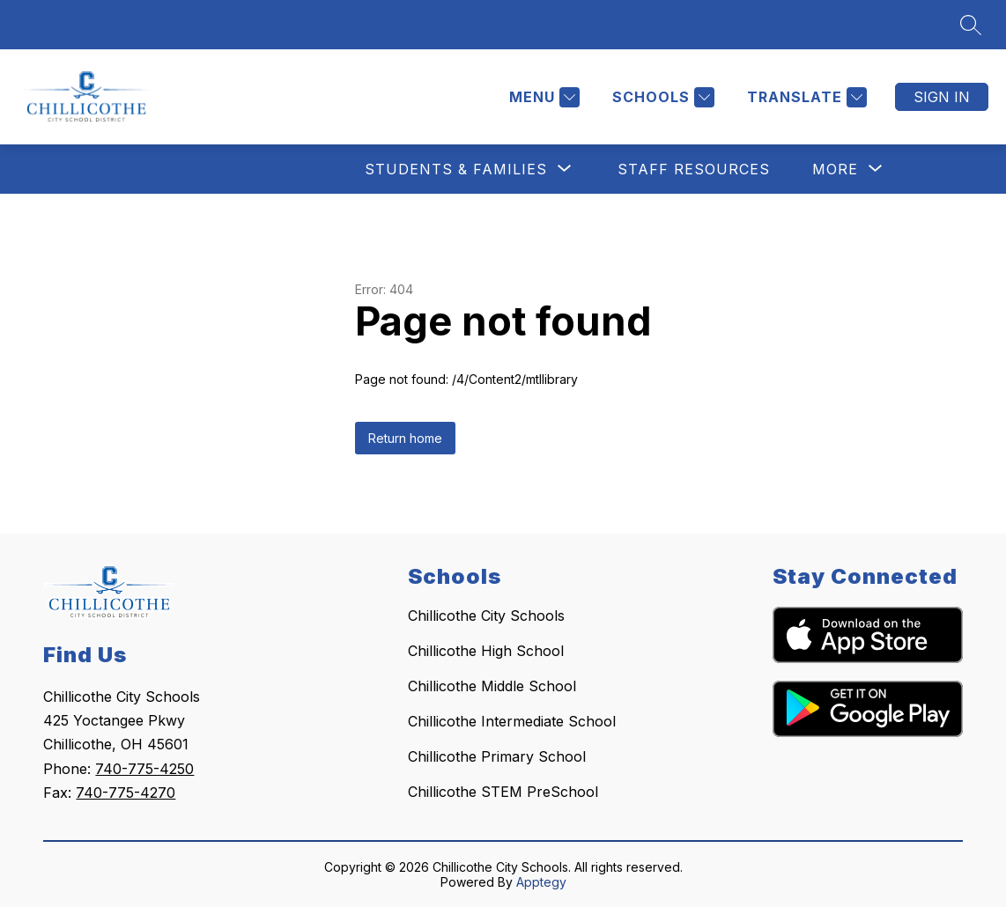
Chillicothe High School (486, 651)
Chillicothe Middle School (492, 686)
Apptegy (541, 881)
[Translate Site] (805, 97)
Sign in (942, 97)
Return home (405, 438)
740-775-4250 (144, 769)
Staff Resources (694, 169)
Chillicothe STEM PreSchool (503, 791)
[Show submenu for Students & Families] (456, 169)
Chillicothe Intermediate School (512, 721)
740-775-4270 (125, 792)
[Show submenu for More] (835, 169)
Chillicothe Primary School (497, 756)
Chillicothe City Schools (486, 615)
